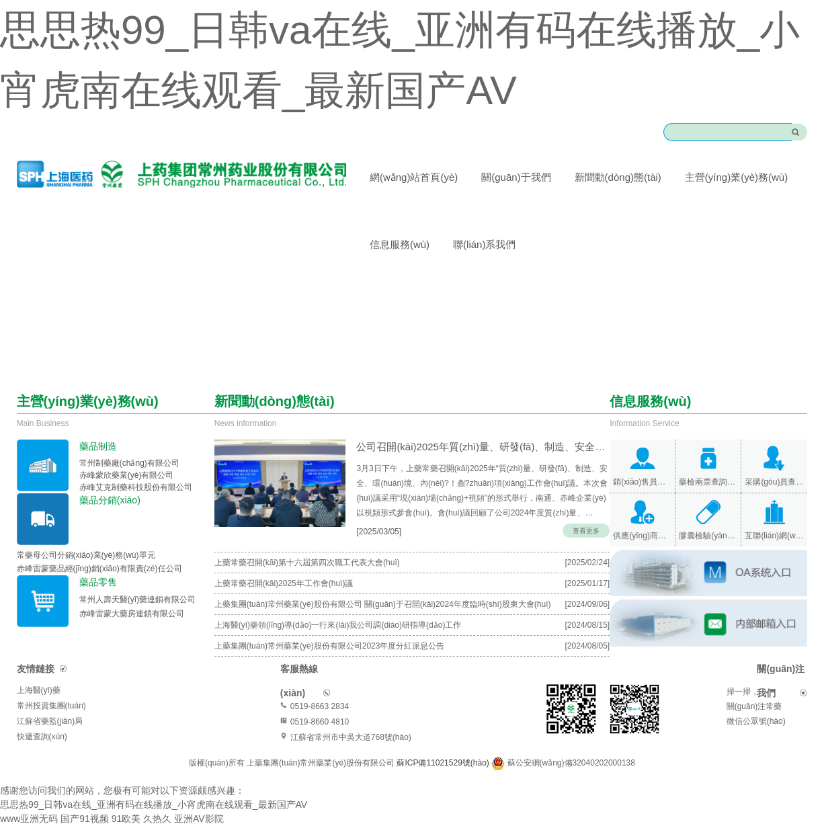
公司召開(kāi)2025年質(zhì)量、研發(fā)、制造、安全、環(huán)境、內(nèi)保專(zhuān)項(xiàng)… (479, 446)
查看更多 (586, 530)
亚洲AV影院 (199, 818)
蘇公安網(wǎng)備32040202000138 (571, 763)
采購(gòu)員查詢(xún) (774, 482)
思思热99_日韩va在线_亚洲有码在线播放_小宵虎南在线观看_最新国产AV (153, 804)
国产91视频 (84, 818)
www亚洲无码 (29, 818)
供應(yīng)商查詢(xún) (642, 535)
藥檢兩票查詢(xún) (708, 482)
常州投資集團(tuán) (51, 705)
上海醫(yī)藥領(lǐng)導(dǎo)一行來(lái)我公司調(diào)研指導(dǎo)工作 (338, 625)
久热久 (157, 818)
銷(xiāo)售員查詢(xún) (642, 482)
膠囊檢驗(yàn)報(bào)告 (708, 535)
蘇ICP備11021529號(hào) (444, 763)
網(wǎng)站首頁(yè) (414, 177)
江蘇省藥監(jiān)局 (50, 721)
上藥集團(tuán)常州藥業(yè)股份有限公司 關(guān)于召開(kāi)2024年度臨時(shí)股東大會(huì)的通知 (382, 607)
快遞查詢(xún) (42, 736)
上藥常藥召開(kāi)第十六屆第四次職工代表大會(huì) (307, 562)
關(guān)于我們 (515, 177)
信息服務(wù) (399, 244)
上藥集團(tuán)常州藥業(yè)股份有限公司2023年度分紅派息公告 (329, 646)
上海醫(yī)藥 (38, 690)
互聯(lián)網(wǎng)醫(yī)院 (774, 535)
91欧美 (126, 818)
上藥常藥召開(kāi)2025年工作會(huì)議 (284, 583)
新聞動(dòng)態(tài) (618, 177)
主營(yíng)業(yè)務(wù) (736, 177)
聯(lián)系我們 (484, 244)
